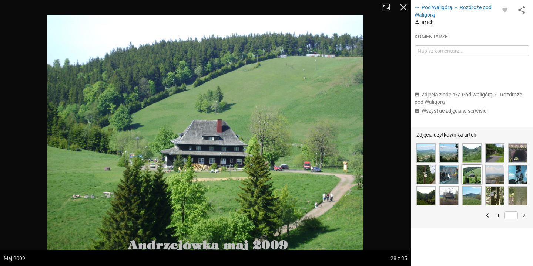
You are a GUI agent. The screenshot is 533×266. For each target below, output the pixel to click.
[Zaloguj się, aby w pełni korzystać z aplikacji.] (505, 10)
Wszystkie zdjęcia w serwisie (450, 111)
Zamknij (403, 7)
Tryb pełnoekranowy (388, 7)
